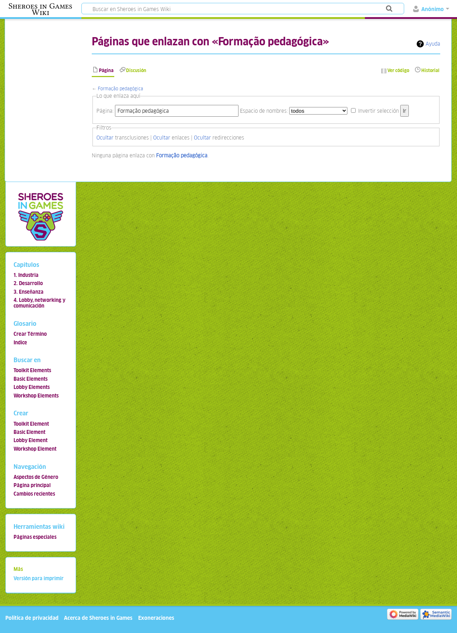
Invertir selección (378, 110)
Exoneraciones (156, 617)
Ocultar (105, 137)
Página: (105, 110)
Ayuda (433, 43)
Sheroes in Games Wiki (40, 9)
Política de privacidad (32, 617)
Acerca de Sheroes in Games (98, 617)
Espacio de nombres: (264, 110)
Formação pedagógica (120, 89)
